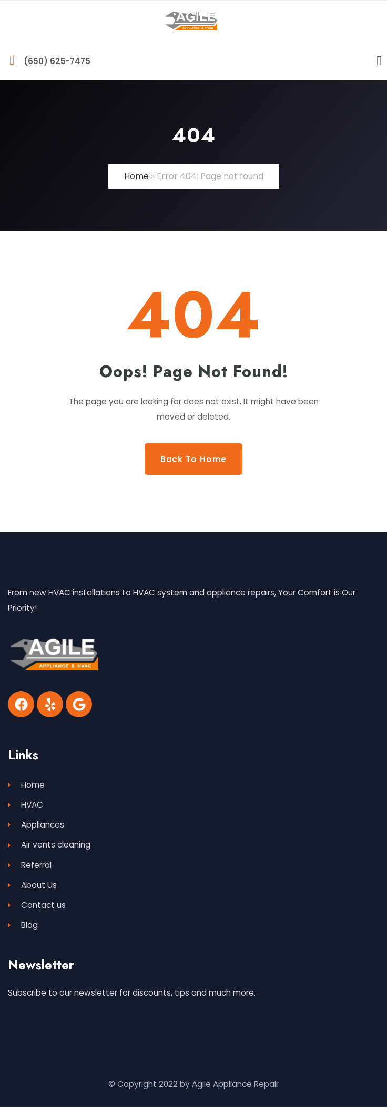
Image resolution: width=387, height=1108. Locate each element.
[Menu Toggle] (379, 61)
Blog (23, 925)
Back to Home (193, 458)
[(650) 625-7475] (12, 60)
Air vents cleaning (49, 845)
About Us (32, 885)
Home (136, 176)
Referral (30, 865)
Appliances (36, 824)
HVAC (25, 804)
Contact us (37, 905)
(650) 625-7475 (57, 61)
